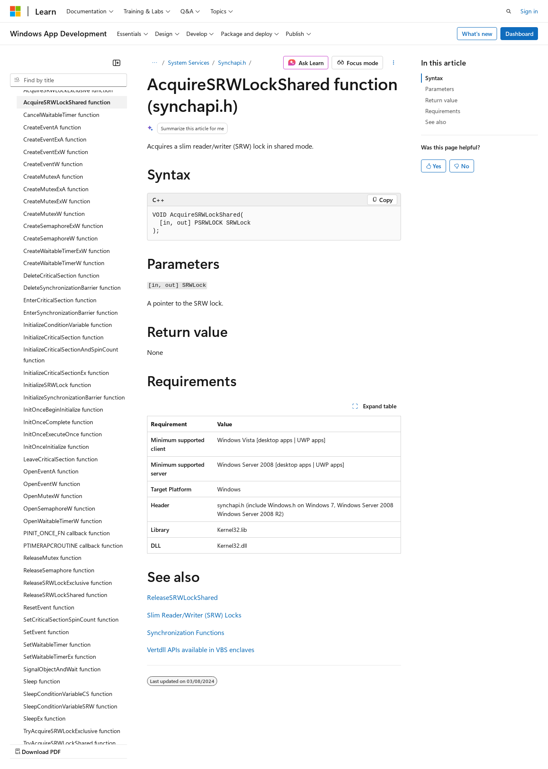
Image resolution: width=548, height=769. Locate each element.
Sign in (529, 11)
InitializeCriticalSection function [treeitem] (63, 337)
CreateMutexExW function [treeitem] (56, 201)
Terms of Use (305, 743)
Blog (113, 743)
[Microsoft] (15, 11)
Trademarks (346, 743)
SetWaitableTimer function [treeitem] (57, 644)
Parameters (439, 89)
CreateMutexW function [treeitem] (54, 214)
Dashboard (519, 34)
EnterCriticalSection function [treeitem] (59, 300)
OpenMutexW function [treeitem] (52, 496)
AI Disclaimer (26, 743)
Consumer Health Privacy (240, 743)
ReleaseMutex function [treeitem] (52, 558)
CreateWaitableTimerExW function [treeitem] (66, 251)
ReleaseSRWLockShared (182, 597)
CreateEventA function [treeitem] (52, 127)
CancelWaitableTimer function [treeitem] (61, 115)
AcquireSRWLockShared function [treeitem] (66, 102)
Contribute (149, 743)
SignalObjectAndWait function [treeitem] (62, 669)
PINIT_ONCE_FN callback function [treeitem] (66, 533)
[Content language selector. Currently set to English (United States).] (48, 723)
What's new (477, 34)
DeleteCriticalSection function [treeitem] (61, 275)
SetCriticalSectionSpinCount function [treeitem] (71, 619)
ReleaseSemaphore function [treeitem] (58, 570)
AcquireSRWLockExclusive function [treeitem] (68, 90)
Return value (441, 100)
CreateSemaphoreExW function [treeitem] (63, 226)
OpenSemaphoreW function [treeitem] (59, 508)
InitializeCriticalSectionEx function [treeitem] (66, 373)
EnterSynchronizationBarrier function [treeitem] (70, 312)
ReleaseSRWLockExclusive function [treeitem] (67, 583)
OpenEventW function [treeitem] (51, 484)
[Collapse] (116, 62)
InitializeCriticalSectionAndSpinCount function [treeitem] (70, 354)
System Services (188, 62)
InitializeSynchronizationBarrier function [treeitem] (74, 397)
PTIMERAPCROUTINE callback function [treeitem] (73, 545)
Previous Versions (75, 743)
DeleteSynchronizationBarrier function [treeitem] (72, 287)
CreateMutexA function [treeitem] (53, 176)
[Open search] (508, 11)
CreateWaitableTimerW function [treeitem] (63, 263)
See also (435, 122)
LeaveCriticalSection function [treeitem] (60, 459)
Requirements (442, 111)
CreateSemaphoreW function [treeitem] (60, 238)
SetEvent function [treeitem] (46, 632)
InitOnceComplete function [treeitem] (58, 422)
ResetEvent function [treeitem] (48, 607)
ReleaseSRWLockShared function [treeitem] (65, 595)
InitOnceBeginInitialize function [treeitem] (63, 409)
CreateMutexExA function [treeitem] (56, 189)
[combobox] (68, 80)
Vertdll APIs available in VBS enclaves (200, 649)
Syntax (434, 78)
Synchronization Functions (185, 632)
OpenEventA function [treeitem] (51, 471)
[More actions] (393, 62)
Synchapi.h (232, 62)
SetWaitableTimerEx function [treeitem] (59, 656)
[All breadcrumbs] (154, 62)
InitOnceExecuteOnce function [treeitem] (62, 434)
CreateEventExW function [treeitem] (55, 152)
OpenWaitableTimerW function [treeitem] (62, 521)
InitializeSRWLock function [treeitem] (57, 385)
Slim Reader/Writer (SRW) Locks (194, 614)
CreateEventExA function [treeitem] (54, 139)
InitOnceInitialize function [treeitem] (56, 446)
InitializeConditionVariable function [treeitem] (67, 325)
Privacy (182, 743)
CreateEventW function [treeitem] (53, 164)
